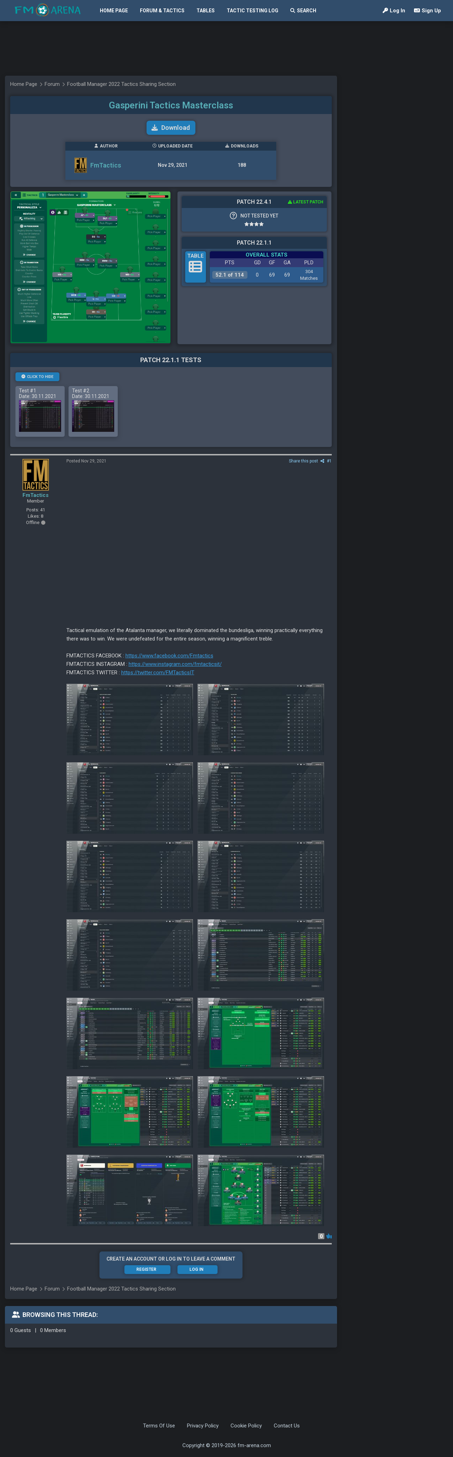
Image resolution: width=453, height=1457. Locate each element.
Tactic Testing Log (252, 10)
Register (146, 1269)
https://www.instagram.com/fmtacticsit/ (175, 664)
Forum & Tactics (162, 10)
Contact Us (287, 1426)
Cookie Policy (246, 1426)
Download (170, 127)
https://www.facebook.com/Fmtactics (169, 655)
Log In (394, 10)
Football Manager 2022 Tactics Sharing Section (121, 84)
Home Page (114, 10)
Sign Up (427, 10)
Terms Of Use (159, 1426)
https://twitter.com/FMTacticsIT (157, 672)
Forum (52, 84)
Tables (205, 10)
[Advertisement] (223, 48)
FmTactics (105, 165)
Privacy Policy (203, 1426)
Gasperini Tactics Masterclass (171, 105)
